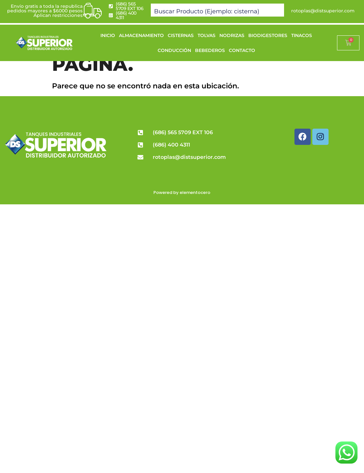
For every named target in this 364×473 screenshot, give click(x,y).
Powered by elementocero (181, 192)
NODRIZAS (231, 35)
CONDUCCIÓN (174, 50)
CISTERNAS (181, 35)
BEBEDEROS (210, 50)
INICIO (107, 35)
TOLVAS (206, 35)
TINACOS (301, 35)
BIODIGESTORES (267, 35)
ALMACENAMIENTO (141, 35)
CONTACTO (242, 50)
